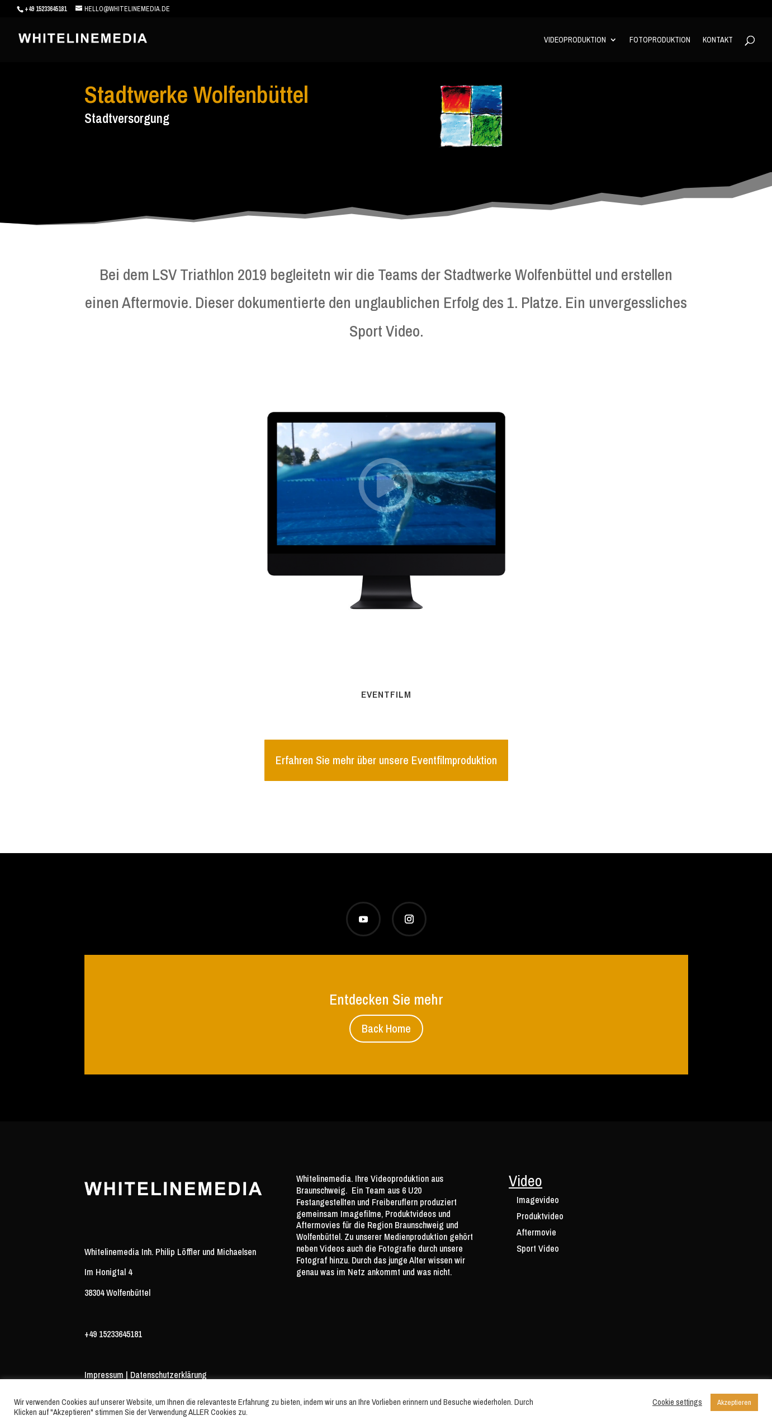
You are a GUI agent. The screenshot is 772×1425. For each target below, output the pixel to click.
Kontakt (718, 40)
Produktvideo (540, 1216)
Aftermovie (536, 1232)
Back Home (386, 1028)
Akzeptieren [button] (734, 1402)
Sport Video (538, 1248)
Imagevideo (538, 1200)
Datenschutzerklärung (168, 1375)
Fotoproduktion (659, 40)
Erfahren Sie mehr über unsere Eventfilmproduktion (386, 760)
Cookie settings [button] (677, 1402)
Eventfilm (386, 694)
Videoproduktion (575, 40)
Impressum (104, 1375)
